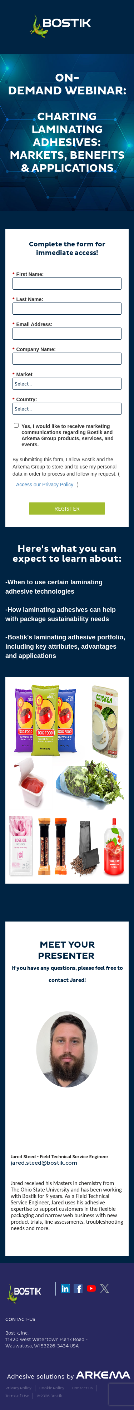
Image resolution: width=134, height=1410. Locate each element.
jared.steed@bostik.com (44, 1163)
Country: (25, 400)
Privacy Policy (18, 1388)
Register (67, 508)
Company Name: (34, 350)
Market (23, 375)
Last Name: (28, 299)
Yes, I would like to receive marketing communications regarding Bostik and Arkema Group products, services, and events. (67, 435)
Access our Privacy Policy (44, 484)
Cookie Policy (51, 1388)
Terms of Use (17, 1396)
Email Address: (33, 324)
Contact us (82, 1388)
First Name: (28, 274)
